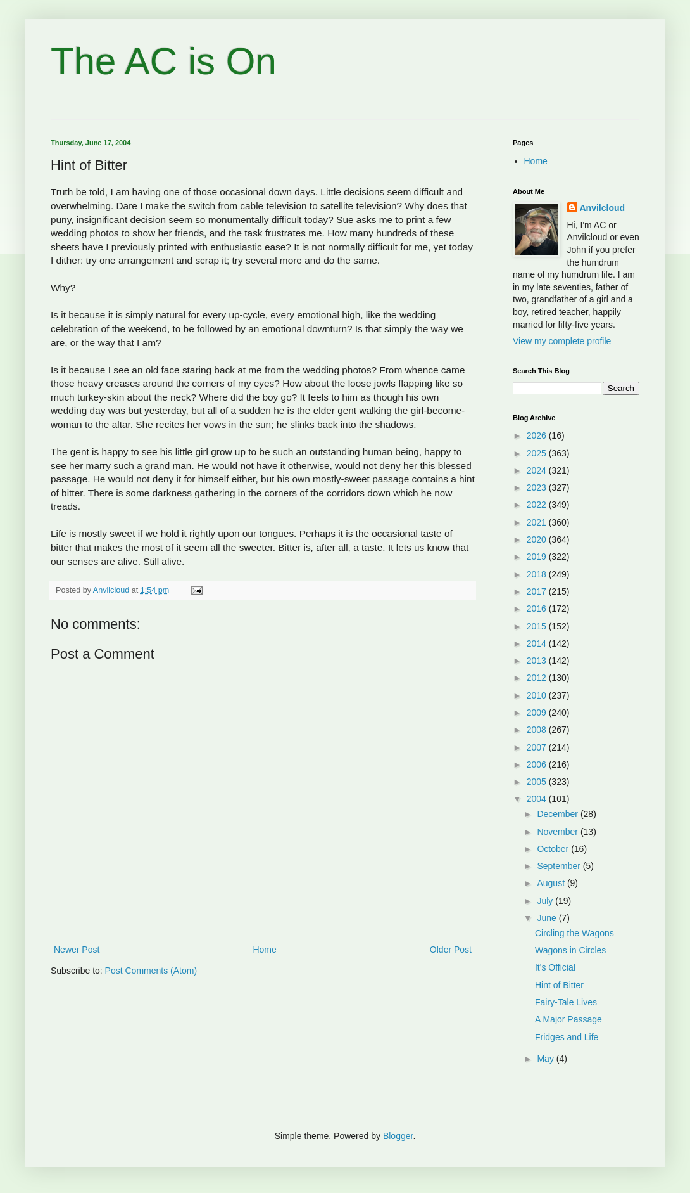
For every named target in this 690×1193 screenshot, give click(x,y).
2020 (538, 539)
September (559, 866)
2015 (538, 626)
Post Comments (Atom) (151, 970)
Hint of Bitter (559, 985)
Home (264, 950)
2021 (538, 522)
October (554, 849)
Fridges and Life (566, 1037)
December (558, 814)
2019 (538, 556)
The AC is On (164, 61)
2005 (538, 782)
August (552, 883)
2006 (538, 764)
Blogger (398, 1136)
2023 (538, 487)
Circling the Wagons (574, 933)
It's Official (555, 967)
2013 (538, 660)
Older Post (451, 950)
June (547, 918)
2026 (538, 435)
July (546, 901)
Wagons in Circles (570, 950)
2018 (538, 574)
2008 (538, 730)
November (558, 832)
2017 (538, 591)
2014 (538, 643)
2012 (538, 678)
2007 (538, 747)
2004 (538, 799)
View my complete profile (562, 341)
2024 (538, 470)
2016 (538, 608)
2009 (538, 712)
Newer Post (76, 950)
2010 (538, 695)
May (546, 1059)
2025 (538, 453)
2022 (538, 505)
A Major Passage (568, 1019)
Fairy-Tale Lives (566, 1002)
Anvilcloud (602, 208)
